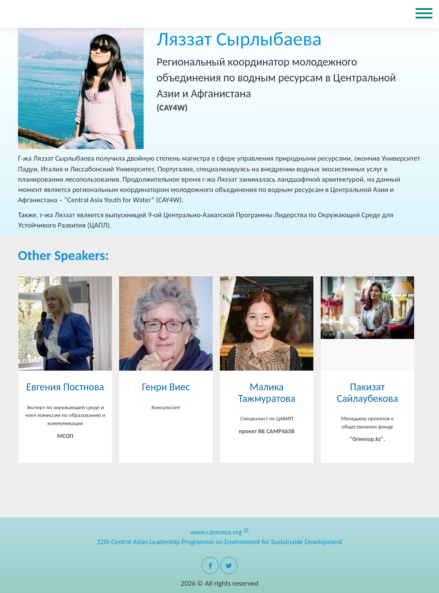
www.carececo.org (219, 532)
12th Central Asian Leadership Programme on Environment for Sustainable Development (219, 542)
